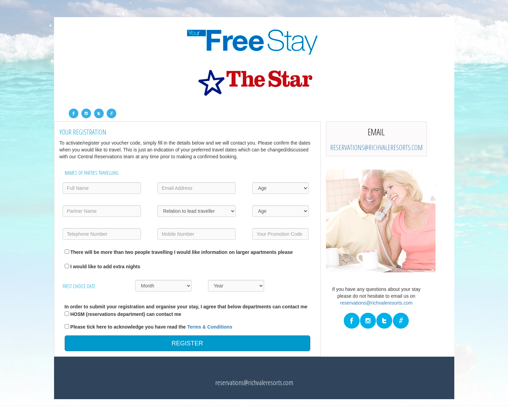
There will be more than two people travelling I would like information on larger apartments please (181, 252)
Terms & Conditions (209, 327)
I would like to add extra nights (105, 266)
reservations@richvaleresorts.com (376, 147)
